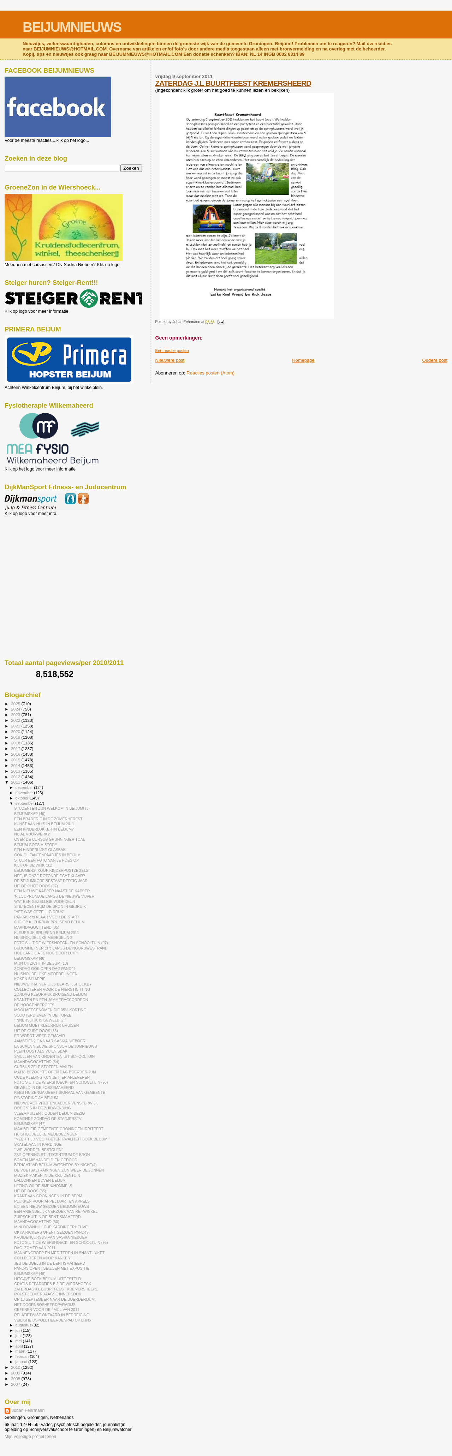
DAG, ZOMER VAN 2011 (34, 1248)
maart (21, 1351)
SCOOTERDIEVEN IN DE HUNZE (42, 1015)
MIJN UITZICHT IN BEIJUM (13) (41, 963)
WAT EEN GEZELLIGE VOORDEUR (44, 901)
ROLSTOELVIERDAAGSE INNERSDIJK (47, 1294)
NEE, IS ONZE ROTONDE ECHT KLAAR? (49, 876)
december (25, 787)
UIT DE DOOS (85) (30, 1191)
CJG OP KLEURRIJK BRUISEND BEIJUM (49, 922)
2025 (16, 703)
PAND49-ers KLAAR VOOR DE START (46, 917)
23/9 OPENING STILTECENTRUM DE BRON (52, 1154)
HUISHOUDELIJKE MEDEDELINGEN (45, 974)
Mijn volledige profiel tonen (30, 1436)
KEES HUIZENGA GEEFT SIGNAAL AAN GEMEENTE (59, 1092)
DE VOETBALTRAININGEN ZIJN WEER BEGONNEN (59, 1170)
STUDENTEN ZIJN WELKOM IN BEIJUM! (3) (52, 808)
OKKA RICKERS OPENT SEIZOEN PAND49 (51, 1232)
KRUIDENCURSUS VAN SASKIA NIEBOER (50, 1237)
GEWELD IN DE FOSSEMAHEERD (44, 1087)
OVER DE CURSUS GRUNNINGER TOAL (49, 839)
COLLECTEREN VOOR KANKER (42, 1258)
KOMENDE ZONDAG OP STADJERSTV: (48, 1118)
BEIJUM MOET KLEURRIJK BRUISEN (46, 1025)
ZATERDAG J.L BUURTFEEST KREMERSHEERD (233, 83)
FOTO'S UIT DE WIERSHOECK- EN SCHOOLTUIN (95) (61, 1242)
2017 (16, 748)
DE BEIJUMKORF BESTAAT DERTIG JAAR (51, 881)
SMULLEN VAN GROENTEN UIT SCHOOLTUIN (54, 1056)
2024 (16, 709)
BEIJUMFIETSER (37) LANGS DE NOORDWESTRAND (60, 948)
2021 (16, 726)
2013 (16, 771)
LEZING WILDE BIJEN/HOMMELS (43, 1186)
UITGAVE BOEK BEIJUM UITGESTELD (47, 1279)
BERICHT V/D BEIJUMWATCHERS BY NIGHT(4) (55, 1165)
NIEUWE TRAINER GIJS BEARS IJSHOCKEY (53, 984)
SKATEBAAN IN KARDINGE (37, 1144)
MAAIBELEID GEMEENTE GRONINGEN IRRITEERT (58, 1129)
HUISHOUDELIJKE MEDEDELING (43, 937)
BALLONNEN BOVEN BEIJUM (40, 1180)
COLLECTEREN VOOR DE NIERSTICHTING (52, 989)
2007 (16, 1384)
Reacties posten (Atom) (210, 373)
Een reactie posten (172, 350)
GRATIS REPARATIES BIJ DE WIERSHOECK (52, 1284)
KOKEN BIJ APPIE (30, 979)
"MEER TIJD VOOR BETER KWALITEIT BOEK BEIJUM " (62, 1139)
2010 (16, 1367)
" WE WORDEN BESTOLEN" (38, 1150)
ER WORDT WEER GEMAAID (39, 1035)
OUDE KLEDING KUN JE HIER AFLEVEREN (52, 1077)
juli (19, 1330)
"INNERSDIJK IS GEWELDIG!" (40, 1020)
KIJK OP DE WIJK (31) (33, 865)
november (25, 793)
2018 (16, 743)
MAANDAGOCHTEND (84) (36, 1062)
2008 (16, 1378)
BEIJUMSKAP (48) (30, 958)
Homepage (303, 360)
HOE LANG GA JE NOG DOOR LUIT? (46, 953)
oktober (23, 798)
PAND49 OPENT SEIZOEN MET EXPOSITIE (51, 1268)
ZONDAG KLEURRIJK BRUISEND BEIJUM (50, 994)
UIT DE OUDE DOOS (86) (36, 1031)
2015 (16, 759)
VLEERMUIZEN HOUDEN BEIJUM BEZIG (49, 1113)
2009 (16, 1373)
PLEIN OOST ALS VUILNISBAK (40, 1051)
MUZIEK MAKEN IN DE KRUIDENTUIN (47, 1175)
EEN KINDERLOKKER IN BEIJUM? (44, 829)
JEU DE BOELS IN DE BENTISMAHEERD (49, 1263)
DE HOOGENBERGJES (34, 1005)
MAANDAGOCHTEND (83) (36, 1222)
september (25, 803)
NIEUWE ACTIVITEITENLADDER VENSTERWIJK (56, 1103)
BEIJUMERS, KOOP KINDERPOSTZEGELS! (51, 870)
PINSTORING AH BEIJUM (36, 1098)
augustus (24, 1325)
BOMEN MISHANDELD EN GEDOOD (45, 1160)
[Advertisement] (36, 554)
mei (19, 1341)
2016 (16, 754)
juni (19, 1336)
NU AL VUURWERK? (32, 834)
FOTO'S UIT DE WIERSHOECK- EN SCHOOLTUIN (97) (61, 943)
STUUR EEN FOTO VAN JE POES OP (46, 860)
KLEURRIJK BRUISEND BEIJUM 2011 (46, 932)
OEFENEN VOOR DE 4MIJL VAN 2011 (46, 1309)
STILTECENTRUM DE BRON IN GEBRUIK (50, 906)
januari (22, 1362)
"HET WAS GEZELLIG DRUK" (39, 912)
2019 (16, 737)
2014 (16, 765)
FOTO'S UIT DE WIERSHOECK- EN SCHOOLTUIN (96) (61, 1082)
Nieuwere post (169, 360)
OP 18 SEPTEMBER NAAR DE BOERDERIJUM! (55, 1299)
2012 (16, 776)
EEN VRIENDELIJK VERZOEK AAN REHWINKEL (55, 1211)
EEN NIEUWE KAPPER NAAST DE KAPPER (52, 891)
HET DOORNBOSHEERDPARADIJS (45, 1304)
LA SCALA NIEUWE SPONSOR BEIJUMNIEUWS (55, 1046)
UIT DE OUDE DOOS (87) (36, 886)
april (20, 1346)
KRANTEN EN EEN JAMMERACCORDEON (51, 999)
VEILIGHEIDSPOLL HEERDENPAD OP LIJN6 (52, 1320)
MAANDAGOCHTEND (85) (36, 927)
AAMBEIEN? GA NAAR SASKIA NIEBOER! (50, 1041)
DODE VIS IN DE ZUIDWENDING (42, 1108)
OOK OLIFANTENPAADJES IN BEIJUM (47, 855)
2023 (16, 714)
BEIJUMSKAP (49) (30, 813)
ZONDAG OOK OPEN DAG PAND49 (45, 968)
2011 (16, 782)
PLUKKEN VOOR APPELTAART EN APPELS (52, 1201)
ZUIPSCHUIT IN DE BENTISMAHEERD (47, 1217)
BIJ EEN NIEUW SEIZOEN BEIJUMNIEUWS (51, 1206)
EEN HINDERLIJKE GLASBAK (40, 849)
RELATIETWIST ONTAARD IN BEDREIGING (51, 1315)
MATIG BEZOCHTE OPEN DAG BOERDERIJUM (55, 1072)
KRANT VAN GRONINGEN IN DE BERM (48, 1196)
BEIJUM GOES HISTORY (35, 845)
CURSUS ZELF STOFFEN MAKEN (43, 1067)
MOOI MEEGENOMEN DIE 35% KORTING (50, 1010)
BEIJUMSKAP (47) (30, 1123)
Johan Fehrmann (28, 1410)
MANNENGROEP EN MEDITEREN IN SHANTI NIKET (59, 1253)
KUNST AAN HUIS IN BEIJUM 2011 (44, 824)
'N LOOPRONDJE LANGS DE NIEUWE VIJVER (54, 896)
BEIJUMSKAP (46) (30, 1273)
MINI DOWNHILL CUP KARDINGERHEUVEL (52, 1227)
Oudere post (434, 360)
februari (23, 1356)
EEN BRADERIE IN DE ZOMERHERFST (48, 819)
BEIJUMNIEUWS (72, 27)
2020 (16, 731)
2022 (16, 720)
